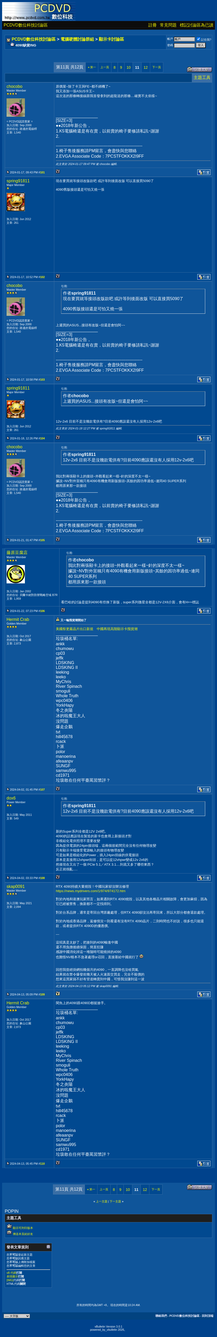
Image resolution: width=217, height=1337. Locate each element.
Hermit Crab (18, 619)
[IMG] (10, 1280)
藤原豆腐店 (17, 552)
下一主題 (115, 1201)
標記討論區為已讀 (196, 25)
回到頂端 (207, 1315)
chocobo (15, 86)
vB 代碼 (11, 1272)
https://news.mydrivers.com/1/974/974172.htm (91, 891)
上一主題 (101, 1201)
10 (129, 67)
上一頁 (104, 67)
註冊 (152, 25)
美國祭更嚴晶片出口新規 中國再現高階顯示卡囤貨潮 (97, 629)
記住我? (204, 39)
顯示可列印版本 (23, 1227)
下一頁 (156, 67)
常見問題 (168, 25)
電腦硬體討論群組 (77, 39)
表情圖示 (12, 1276)
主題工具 (202, 77)
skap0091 (16, 886)
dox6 (11, 798)
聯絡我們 (161, 1315)
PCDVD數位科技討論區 (26, 25)
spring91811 (18, 181)
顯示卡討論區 (111, 39)
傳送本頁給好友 (23, 1233)
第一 (92, 67)
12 (146, 67)
